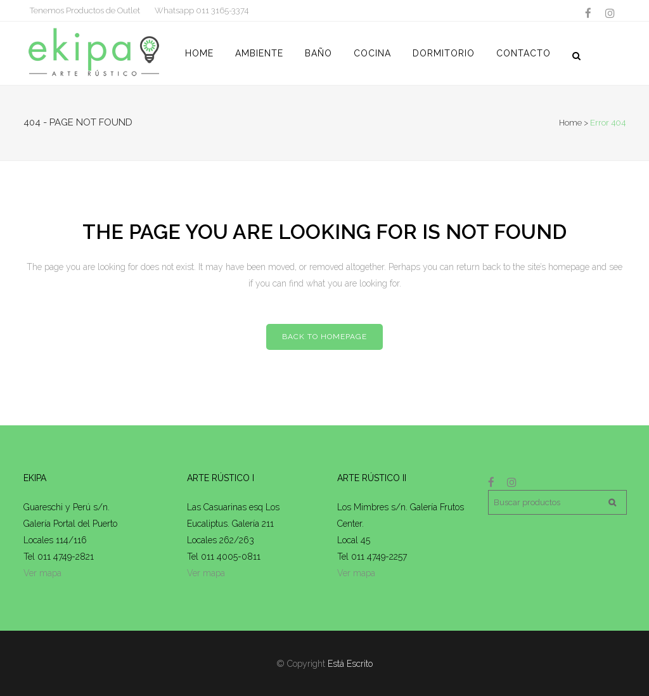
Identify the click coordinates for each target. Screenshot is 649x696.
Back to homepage (324, 336)
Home (570, 122)
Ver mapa (42, 573)
